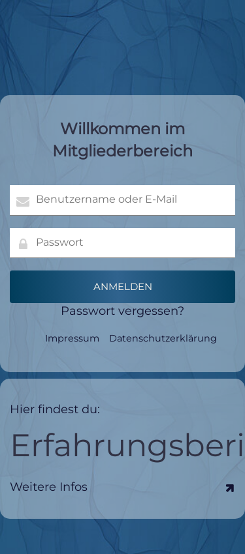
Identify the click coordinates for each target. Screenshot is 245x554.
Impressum (72, 338)
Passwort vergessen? (122, 311)
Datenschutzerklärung (163, 338)
